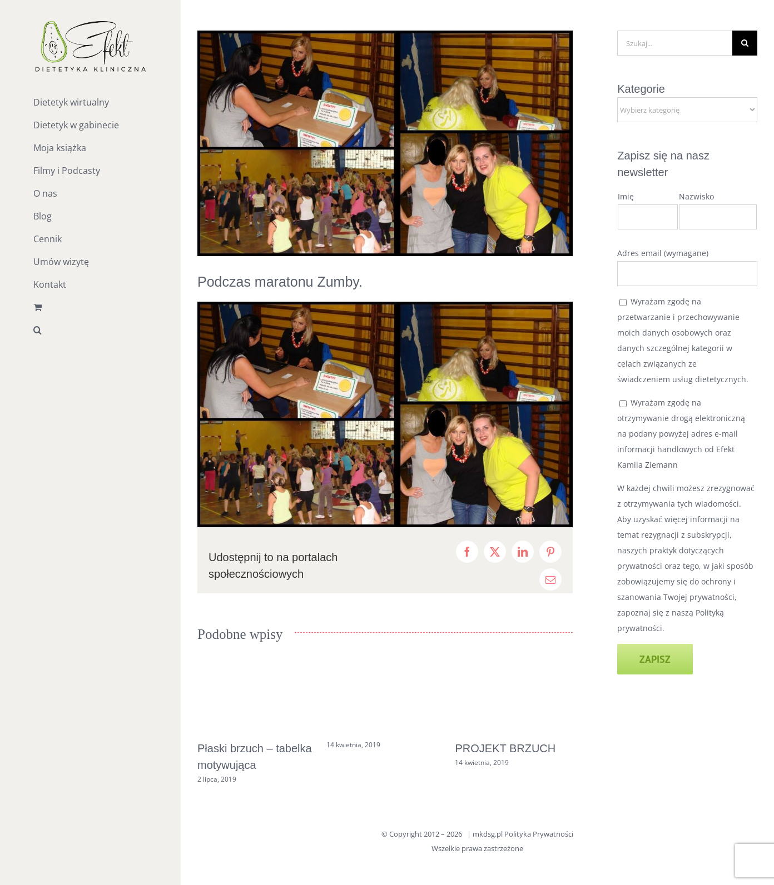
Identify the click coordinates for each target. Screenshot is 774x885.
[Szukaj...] (674, 43)
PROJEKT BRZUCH (505, 748)
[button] (90, 330)
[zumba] (385, 143)
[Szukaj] (744, 43)
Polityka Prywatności (538, 834)
